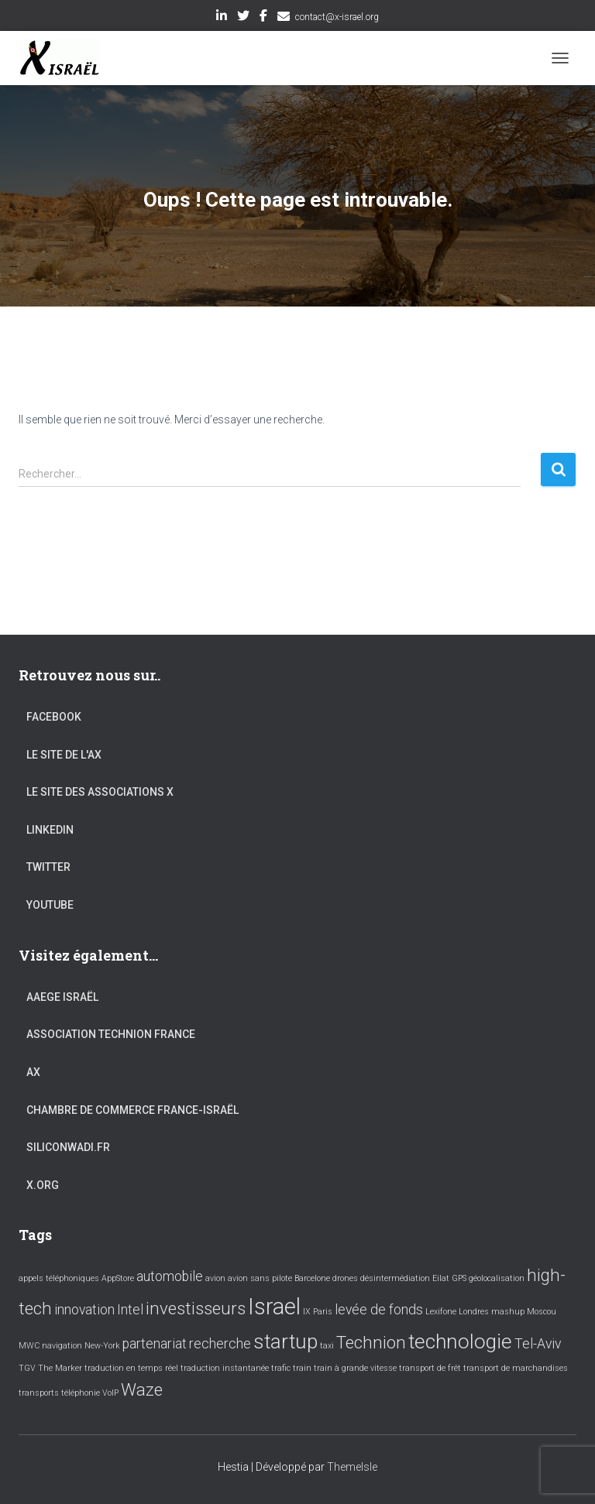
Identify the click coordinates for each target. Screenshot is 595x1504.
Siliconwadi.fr (68, 1147)
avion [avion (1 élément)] (215, 1278)
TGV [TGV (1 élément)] (27, 1368)
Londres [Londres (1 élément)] (474, 1312)
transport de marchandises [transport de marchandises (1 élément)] (515, 1368)
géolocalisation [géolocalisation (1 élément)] (496, 1278)
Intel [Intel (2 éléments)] (130, 1309)
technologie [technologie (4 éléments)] (460, 1341)
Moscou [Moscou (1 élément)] (541, 1312)
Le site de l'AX (63, 755)
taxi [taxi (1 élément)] (327, 1346)
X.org (42, 1185)
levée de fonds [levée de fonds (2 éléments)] (379, 1309)
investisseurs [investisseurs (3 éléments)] (196, 1308)
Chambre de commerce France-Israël (132, 1110)
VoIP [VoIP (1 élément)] (110, 1393)
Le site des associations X (100, 792)
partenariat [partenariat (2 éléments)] (154, 1344)
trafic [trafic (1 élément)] (281, 1368)
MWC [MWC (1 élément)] (29, 1346)
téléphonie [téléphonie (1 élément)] (80, 1393)
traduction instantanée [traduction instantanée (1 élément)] (225, 1368)
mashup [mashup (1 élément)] (507, 1312)
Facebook (263, 18)
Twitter (243, 18)
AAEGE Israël (62, 997)
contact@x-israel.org (337, 17)
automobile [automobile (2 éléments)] (169, 1276)
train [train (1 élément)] (302, 1368)
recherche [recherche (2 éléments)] (220, 1344)
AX (33, 1072)
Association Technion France (110, 1034)
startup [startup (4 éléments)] (285, 1341)
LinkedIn (221, 18)
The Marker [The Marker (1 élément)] (60, 1368)
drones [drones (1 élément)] (345, 1278)
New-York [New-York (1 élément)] (102, 1346)
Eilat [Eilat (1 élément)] (440, 1278)
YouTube (50, 905)
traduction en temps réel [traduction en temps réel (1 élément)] (131, 1368)
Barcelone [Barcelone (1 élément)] (312, 1278)
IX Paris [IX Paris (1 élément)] (317, 1312)
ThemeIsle (352, 1467)
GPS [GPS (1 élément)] (459, 1278)
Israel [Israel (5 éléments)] (274, 1306)
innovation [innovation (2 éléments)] (84, 1309)
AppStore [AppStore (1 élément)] (117, 1278)
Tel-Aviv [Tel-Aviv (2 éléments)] (537, 1344)
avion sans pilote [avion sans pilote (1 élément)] (260, 1278)
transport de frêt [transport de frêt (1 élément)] (430, 1368)
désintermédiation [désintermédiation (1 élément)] (395, 1278)
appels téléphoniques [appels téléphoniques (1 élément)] (59, 1278)
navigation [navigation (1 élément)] (62, 1346)
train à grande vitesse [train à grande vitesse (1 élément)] (355, 1368)
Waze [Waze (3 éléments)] (142, 1389)
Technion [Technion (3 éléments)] (371, 1342)
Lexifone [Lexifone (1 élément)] (440, 1312)
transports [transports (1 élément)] (39, 1393)
